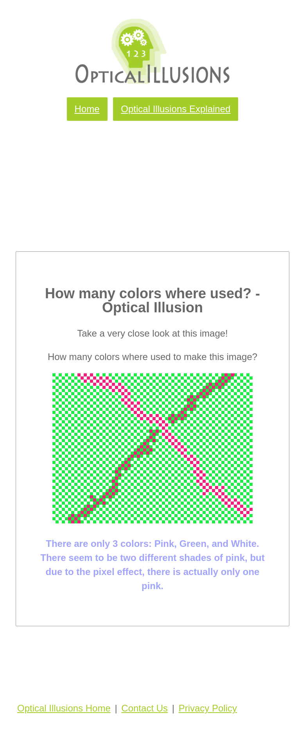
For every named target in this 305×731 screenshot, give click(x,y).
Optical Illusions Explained (175, 109)
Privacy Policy (208, 708)
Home (87, 109)
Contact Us (144, 708)
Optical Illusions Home (64, 708)
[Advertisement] (152, 181)
